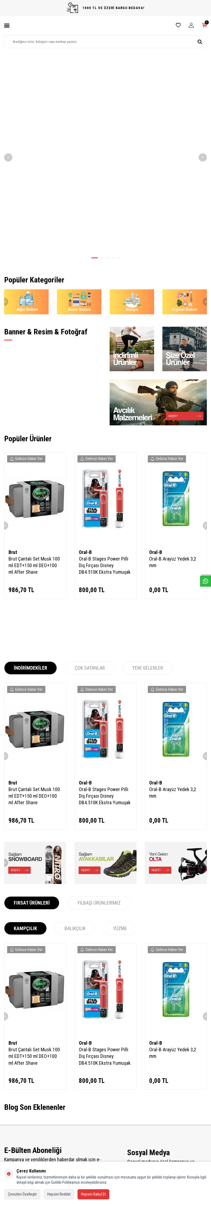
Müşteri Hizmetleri (70, 1132)
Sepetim (62, 1140)
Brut (13, 417)
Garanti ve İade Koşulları (21, 1140)
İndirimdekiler (66, 1125)
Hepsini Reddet (59, 1194)
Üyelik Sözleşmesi (17, 1125)
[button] (94, 122)
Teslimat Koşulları (16, 1117)
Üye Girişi (116, 1132)
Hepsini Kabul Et (93, 1194)
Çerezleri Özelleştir (22, 1194)
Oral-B (85, 417)
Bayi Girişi (117, 1125)
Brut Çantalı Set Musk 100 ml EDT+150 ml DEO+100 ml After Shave (34, 430)
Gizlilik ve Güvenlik (17, 1148)
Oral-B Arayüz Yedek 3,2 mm (172, 427)
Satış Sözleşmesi (16, 1132)
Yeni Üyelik (117, 1110)
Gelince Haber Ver (26, 323)
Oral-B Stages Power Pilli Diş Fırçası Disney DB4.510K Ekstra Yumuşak (105, 430)
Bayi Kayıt (116, 1117)
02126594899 (171, 1142)
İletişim (9, 1110)
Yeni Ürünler (65, 1117)
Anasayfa (63, 1110)
